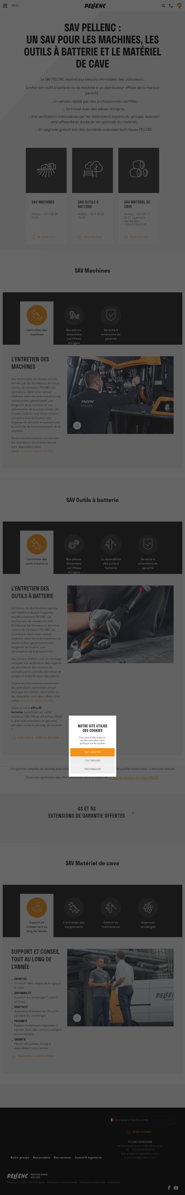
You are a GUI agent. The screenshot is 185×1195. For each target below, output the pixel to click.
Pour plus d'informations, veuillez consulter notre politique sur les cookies (92, 741)
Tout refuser (92, 761)
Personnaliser (92, 769)
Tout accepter (92, 752)
